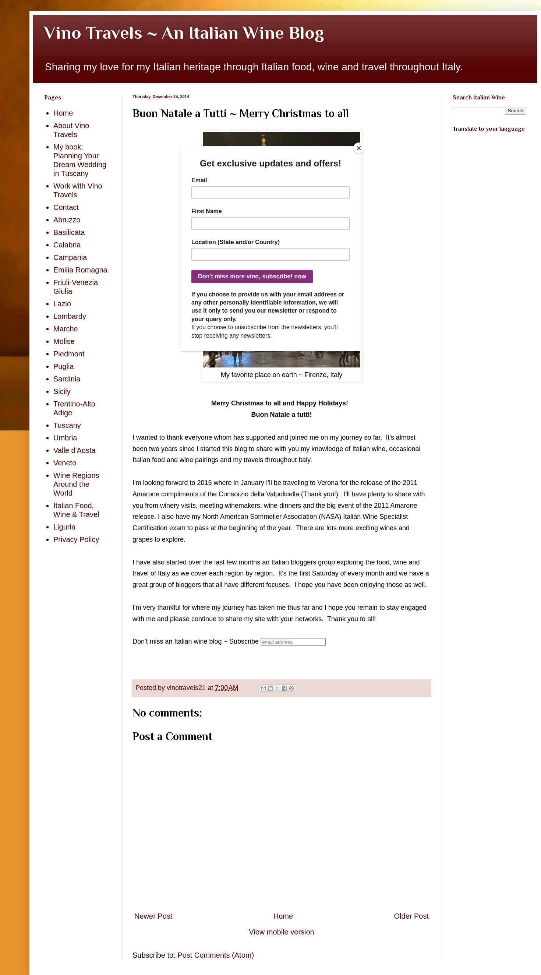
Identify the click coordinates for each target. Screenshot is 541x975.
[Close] (358, 148)
